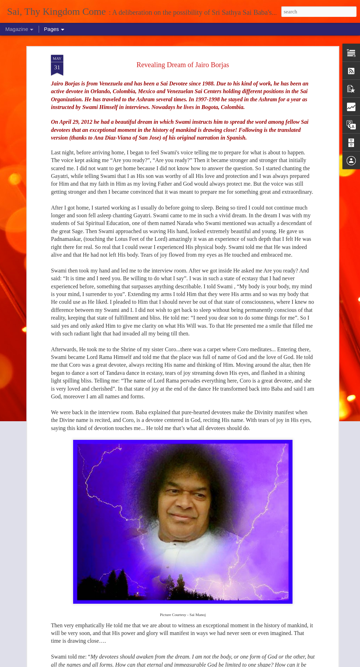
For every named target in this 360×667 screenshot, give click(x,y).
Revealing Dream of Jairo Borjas (182, 65)
